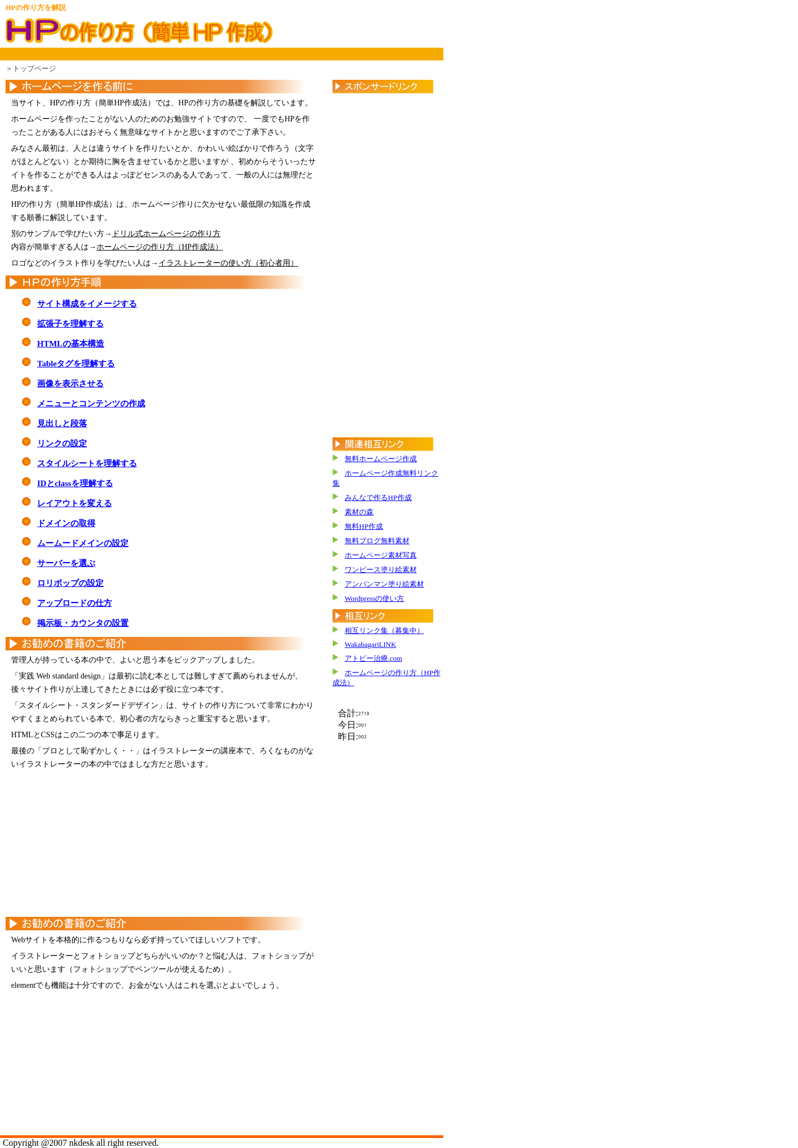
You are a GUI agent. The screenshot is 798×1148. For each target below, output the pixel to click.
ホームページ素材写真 (381, 555)
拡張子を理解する (70, 323)
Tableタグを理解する (76, 363)
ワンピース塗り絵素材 (381, 569)
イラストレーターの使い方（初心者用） (228, 263)
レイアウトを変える (74, 503)
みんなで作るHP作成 (378, 497)
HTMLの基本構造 (70, 343)
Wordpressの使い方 (374, 598)
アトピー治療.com (373, 658)
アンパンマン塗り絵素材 (384, 584)
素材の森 (359, 512)
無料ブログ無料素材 (377, 541)
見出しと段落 (62, 423)
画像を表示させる (70, 383)
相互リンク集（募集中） (384, 630)
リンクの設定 (62, 443)
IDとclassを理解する (75, 483)
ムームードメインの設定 (83, 543)
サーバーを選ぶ (66, 563)
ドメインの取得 (66, 523)
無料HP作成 (364, 526)
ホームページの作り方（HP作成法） (159, 247)
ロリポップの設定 (70, 583)
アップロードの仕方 (74, 603)
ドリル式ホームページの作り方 (166, 233)
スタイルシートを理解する (87, 463)
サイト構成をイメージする (87, 303)
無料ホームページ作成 (381, 459)
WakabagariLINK (370, 644)
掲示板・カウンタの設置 (83, 623)
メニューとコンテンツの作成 (91, 403)
